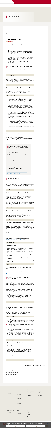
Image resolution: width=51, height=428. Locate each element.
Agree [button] (15, 426)
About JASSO (18, 407)
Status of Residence (29, 395)
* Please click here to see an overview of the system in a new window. (17, 273)
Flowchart (18, 395)
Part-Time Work (39, 391)
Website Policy (19, 413)
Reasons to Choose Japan (9, 390)
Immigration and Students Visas (20, 401)
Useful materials (19, 403)
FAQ (27, 410)
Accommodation (29, 392)
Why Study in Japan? (9, 393)
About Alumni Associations (10, 407)
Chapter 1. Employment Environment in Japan (14, 370)
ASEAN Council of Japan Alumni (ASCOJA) (9, 412)
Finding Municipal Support (30, 396)
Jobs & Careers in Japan (40, 389)
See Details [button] (35, 426)
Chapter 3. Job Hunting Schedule (12, 374)
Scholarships (18, 399)
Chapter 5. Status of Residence (12, 377)
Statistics (28, 412)
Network (7, 406)
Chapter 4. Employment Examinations (13, 376)
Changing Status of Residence (40, 396)
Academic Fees (19, 398)
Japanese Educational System (19, 392)
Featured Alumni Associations (10, 410)
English (47, 1)
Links (27, 416)
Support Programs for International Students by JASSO (20, 410)
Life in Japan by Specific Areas (9, 395)
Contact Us (28, 414)
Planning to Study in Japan (19, 390)
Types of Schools (19, 394)
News (28, 406)
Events (28, 408)
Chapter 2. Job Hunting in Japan (12, 372)
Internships (39, 392)
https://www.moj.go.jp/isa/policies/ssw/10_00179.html (15, 239)
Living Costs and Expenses (30, 391)
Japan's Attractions (9, 392)
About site (18, 406)
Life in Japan (29, 389)
